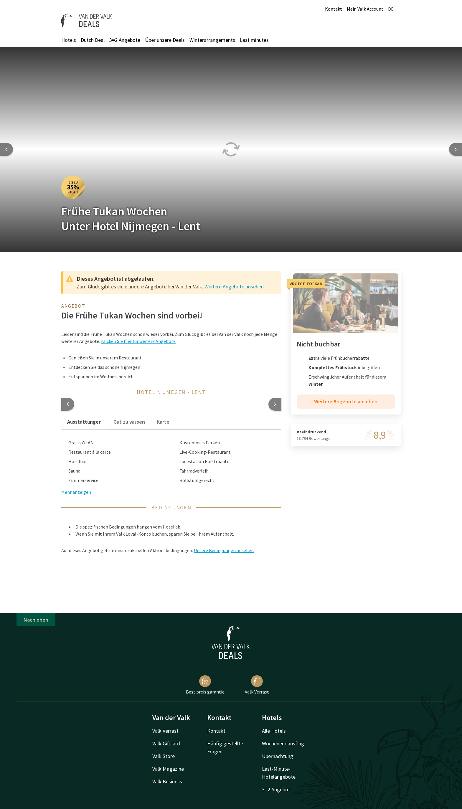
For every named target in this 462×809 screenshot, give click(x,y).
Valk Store (163, 756)
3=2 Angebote (124, 40)
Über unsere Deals (165, 40)
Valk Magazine (168, 768)
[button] (67, 404)
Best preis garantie (205, 685)
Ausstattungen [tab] (84, 421)
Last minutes (254, 40)
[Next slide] (455, 149)
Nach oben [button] (36, 619)
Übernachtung (277, 756)
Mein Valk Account (365, 9)
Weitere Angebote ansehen (234, 286)
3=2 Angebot (276, 789)
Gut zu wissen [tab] (129, 421)
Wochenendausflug (283, 743)
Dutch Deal (93, 40)
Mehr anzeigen (76, 492)
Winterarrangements (212, 40)
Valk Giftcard (166, 743)
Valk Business (167, 781)
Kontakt (333, 9)
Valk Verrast (257, 685)
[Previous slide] (6, 149)
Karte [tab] (163, 421)
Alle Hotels (274, 730)
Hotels (68, 40)
